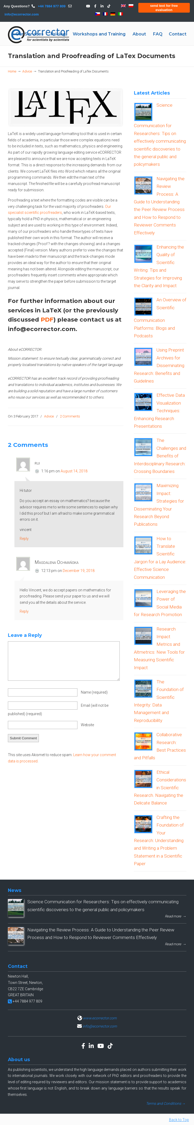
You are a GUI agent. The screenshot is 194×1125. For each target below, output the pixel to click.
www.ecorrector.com (100, 1018)
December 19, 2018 (79, 571)
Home (12, 71)
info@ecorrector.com (21, 14)
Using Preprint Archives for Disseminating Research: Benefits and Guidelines (159, 365)
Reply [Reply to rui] (24, 538)
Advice (27, 71)
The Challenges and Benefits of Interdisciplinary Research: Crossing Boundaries (160, 456)
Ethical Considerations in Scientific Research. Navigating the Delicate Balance (160, 788)
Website (87, 725)
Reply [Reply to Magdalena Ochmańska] (24, 611)
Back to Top (179, 1120)
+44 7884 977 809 (51, 6)
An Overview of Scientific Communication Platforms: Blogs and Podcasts (160, 317)
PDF (47, 319)
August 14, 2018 (74, 471)
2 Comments (70, 416)
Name (94, 692)
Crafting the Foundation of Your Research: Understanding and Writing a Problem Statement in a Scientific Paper (159, 840)
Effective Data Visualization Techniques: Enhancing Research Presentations (159, 411)
